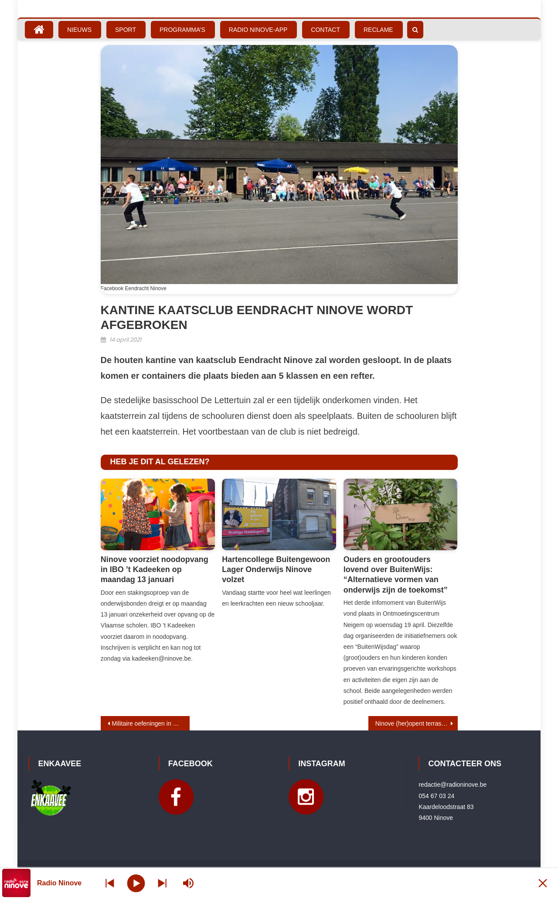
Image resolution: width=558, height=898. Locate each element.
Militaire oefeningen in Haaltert (151, 723)
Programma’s (182, 29)
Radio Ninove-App (258, 29)
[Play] (136, 883)
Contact (325, 29)
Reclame (378, 29)
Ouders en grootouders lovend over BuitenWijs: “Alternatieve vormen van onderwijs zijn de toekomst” (396, 574)
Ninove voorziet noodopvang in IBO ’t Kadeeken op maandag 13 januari (154, 569)
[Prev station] (162, 883)
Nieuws (79, 29)
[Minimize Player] (542, 883)
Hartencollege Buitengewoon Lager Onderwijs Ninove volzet (276, 569)
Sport (125, 29)
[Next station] (109, 883)
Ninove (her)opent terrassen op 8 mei (416, 723)
